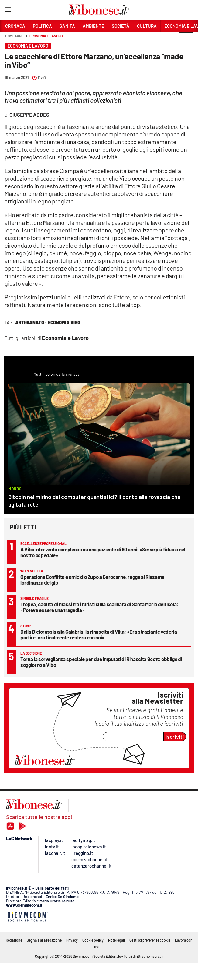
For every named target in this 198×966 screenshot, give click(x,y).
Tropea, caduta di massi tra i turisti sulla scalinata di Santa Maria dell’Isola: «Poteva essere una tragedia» (99, 607)
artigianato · (30, 322)
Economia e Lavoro (45, 36)
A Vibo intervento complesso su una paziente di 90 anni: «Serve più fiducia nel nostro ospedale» (102, 552)
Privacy (72, 940)
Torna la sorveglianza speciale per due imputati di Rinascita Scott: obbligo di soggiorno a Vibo (101, 662)
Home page (14, 36)
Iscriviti (175, 736)
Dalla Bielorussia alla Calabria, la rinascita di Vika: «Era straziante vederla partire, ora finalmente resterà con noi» (98, 634)
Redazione (14, 940)
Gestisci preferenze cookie (149, 940)
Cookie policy (93, 940)
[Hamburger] (8, 10)
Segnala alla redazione (44, 940)
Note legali (116, 940)
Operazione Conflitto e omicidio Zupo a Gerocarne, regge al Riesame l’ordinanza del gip (92, 580)
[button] (186, 39)
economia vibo (64, 322)
